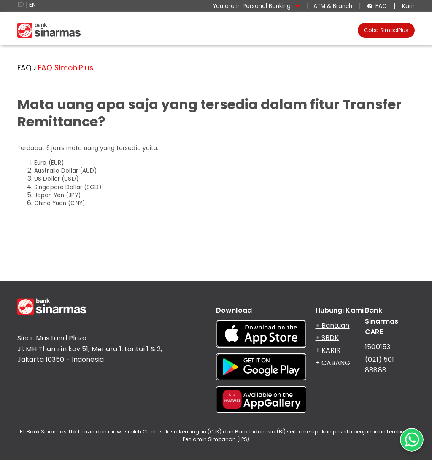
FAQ (377, 6)
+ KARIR (328, 350)
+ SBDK (327, 337)
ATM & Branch (332, 6)
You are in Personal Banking (256, 6)
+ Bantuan (333, 325)
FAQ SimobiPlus (66, 68)
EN (32, 5)
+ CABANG (333, 363)
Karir (407, 6)
